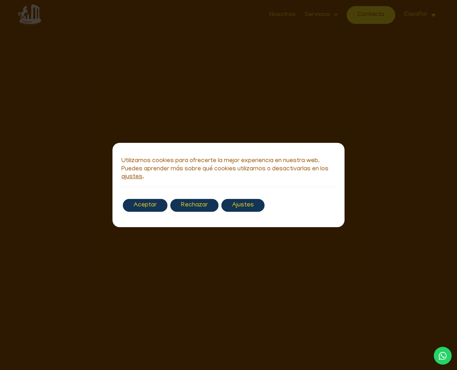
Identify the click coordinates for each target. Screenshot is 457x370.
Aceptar (145, 205)
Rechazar (194, 205)
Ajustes (243, 205)
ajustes (131, 177)
